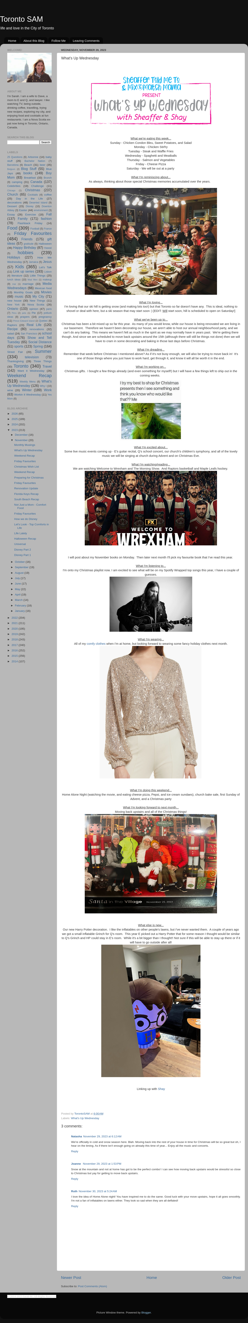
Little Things (37, 275)
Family (23, 218)
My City (38, 296)
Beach (28, 164)
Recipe (12, 329)
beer (42, 164)
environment (41, 210)
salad (10, 333)
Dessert (12, 206)
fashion (46, 218)
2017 (15, 645)
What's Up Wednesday (85, 1118)
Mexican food (43, 288)
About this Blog (34, 40)
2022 (15, 617)
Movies (46, 292)
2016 (15, 650)
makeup (47, 279)
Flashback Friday (30, 223)
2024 (15, 424)
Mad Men (33, 279)
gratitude (28, 243)
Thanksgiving (15, 361)
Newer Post (71, 1277)
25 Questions (15, 157)
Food (12, 228)
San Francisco (29, 333)
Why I (43, 386)
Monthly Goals (23, 292)
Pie (34, 312)
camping (17, 182)
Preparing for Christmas (29, 477)
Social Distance (40, 342)
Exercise (30, 214)
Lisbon (48, 271)
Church (12, 194)
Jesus (47, 261)
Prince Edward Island (24, 321)
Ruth (74, 1191)
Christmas (32, 190)
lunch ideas (13, 279)
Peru (14, 313)
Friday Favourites (33, 233)
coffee (48, 194)
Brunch (48, 177)
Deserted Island (38, 202)
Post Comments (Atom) (92, 1286)
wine (10, 390)
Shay (161, 1089)
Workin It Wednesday (27, 394)
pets (24, 313)
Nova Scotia (35, 304)
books (27, 173)
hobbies (25, 252)
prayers (25, 316)
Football (34, 228)
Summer (43, 351)
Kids (19, 266)
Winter (27, 390)
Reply (74, 1151)
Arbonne (33, 157)
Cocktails (33, 194)
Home (12, 40)
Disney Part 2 (22, 549)
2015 (15, 655)
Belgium (11, 169)
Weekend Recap (29, 375)
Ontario (12, 308)
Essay (11, 214)
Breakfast (30, 177)
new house (14, 300)
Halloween (45, 243)
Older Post (231, 1277)
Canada (36, 182)
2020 (15, 628)
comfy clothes (96, 643)
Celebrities (13, 186)
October (20, 561)
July (18, 578)
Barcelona (13, 165)
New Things (37, 300)
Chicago (11, 190)
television (32, 357)
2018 (15, 639)
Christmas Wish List (26, 466)
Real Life (34, 325)
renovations (37, 329)
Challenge (37, 186)
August (19, 572)
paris (49, 309)
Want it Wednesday (30, 370)
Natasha (76, 1136)
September (22, 567)
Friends (26, 239)
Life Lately (20, 533)
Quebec (43, 320)
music (19, 296)
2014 (15, 661)
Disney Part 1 (22, 555)
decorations (14, 202)
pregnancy (45, 316)
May (18, 589)
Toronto (21, 366)
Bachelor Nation (35, 161)
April (18, 594)
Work (48, 390)
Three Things (43, 361)
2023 (15, 430)
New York (13, 304)
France (48, 228)
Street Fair (15, 352)
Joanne (76, 1163)
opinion (33, 308)
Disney (29, 206)
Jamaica (33, 262)
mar (14, 284)
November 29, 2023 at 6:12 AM (102, 1136)
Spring (38, 346)
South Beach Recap (26, 499)
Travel (47, 366)
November (22, 440)
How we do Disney (25, 519)
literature (17, 275)
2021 (15, 623)
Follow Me (58, 40)
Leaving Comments (86, 40)
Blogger (146, 1312)
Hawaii (48, 248)
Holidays (13, 257)
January (20, 610)
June (18, 583)
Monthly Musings (24, 444)
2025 (15, 419)
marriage (28, 283)
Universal (20, 544)
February (21, 605)
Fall (49, 214)
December (22, 434)
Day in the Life (29, 198)
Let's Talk (45, 267)
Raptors (12, 325)
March (19, 599)
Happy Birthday (24, 247)
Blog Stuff (28, 169)
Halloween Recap (25, 538)
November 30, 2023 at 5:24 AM (98, 1191)
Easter (23, 210)
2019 (15, 634)
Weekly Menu (28, 381)
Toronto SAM (21, 19)
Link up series (23, 271)
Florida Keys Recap (26, 494)
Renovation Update (26, 488)
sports (18, 346)
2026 (15, 413)
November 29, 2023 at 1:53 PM (102, 1163)
